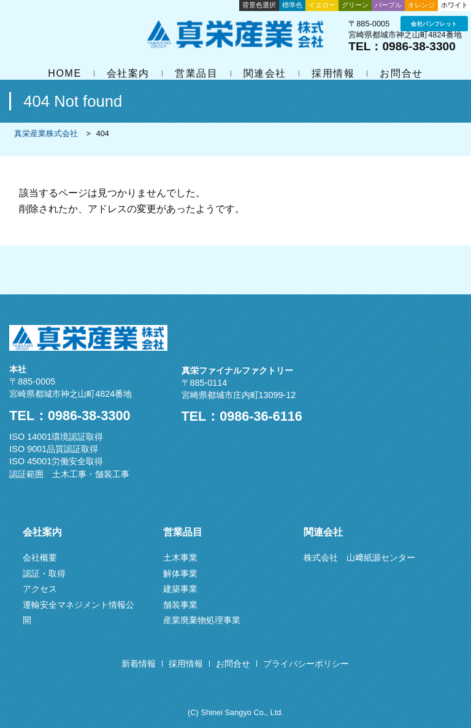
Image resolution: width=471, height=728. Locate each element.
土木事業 (180, 557)
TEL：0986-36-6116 (242, 416)
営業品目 (196, 73)
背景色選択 (259, 5)
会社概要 (40, 557)
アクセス (40, 589)
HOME (64, 73)
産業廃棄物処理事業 (201, 620)
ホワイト (454, 5)
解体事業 (180, 573)
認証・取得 (44, 573)
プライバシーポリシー (306, 664)
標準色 (292, 5)
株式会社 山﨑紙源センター (359, 557)
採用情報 (333, 73)
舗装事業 (180, 605)
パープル (388, 5)
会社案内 (128, 73)
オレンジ (421, 5)
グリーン (355, 5)
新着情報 (138, 664)
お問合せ (401, 73)
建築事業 (180, 589)
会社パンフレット (434, 24)
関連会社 (264, 73)
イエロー (321, 5)
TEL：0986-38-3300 (402, 46)
